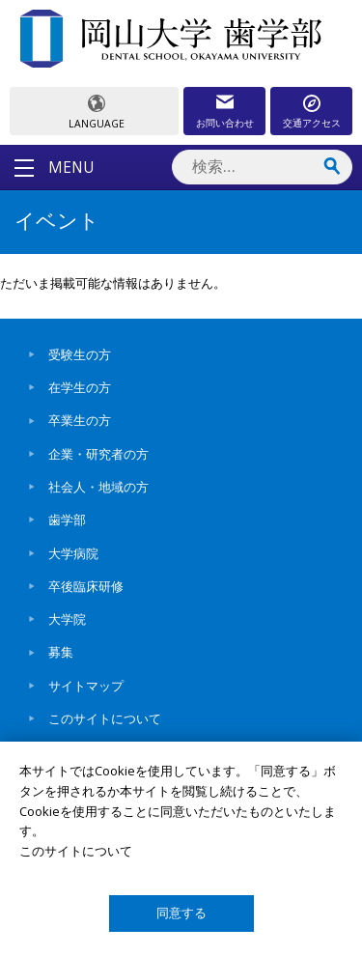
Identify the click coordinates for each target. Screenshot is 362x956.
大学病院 (73, 553)
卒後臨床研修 (86, 586)
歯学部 (67, 519)
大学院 (67, 619)
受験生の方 (79, 354)
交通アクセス (312, 122)
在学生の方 (79, 387)
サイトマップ (86, 685)
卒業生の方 (79, 420)
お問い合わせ (225, 122)
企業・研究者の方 (98, 454)
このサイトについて (104, 718)
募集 (60, 652)
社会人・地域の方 (98, 486)
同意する (181, 913)
